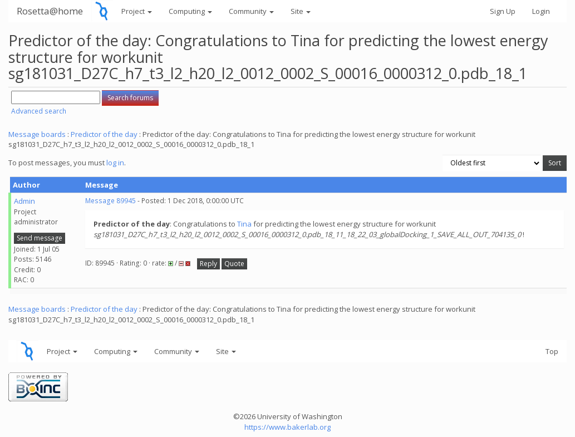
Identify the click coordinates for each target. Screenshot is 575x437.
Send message (39, 238)
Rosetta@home (50, 10)
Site (301, 11)
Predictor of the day (104, 134)
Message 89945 (110, 200)
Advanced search (38, 111)
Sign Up (502, 11)
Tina (244, 224)
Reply (208, 263)
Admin (24, 201)
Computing (190, 11)
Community (251, 11)
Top (551, 351)
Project (136, 11)
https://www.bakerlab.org (287, 427)
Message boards (37, 134)
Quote (234, 263)
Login (541, 11)
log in (115, 163)
